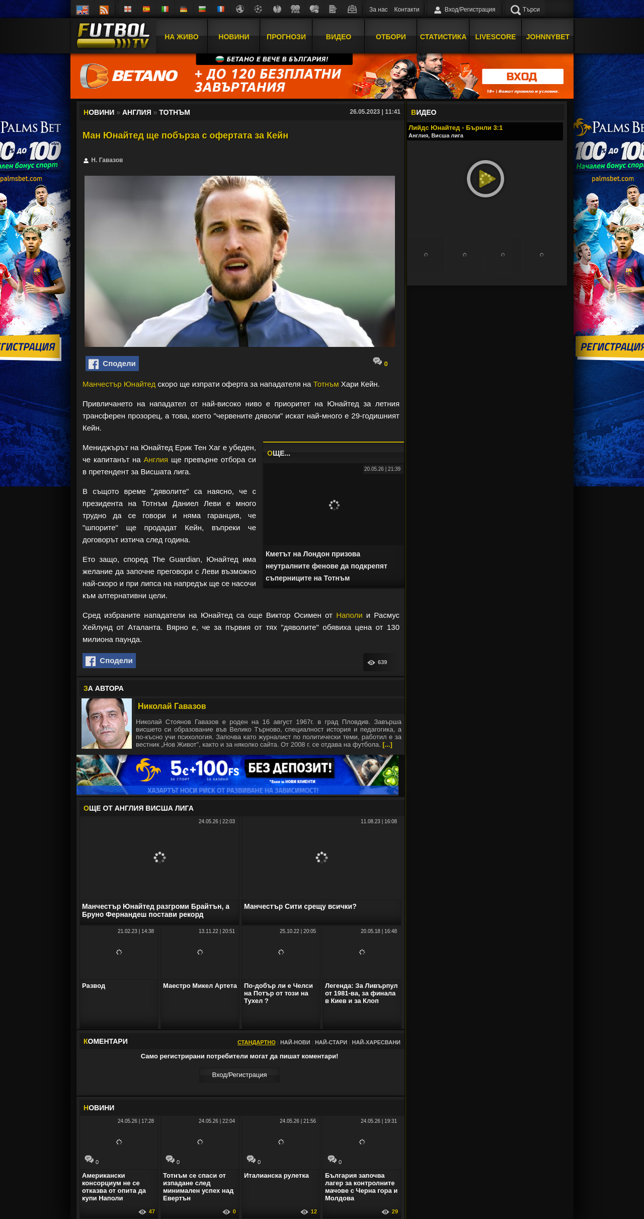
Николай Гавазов (172, 706)
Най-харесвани (376, 1042)
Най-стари (331, 1042)
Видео (338, 37)
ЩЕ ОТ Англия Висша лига (139, 808)
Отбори (391, 37)
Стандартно (256, 1042)
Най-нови (295, 1042)
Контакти (407, 9)
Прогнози (286, 37)
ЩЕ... (278, 453)
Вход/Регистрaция (239, 1075)
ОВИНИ (99, 1108)
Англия (156, 459)
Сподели (112, 364)
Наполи (349, 615)
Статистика (443, 37)
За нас (378, 9)
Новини (233, 37)
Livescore (495, 37)
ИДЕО (423, 112)
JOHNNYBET (548, 37)
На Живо (181, 37)
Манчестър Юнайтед (119, 384)
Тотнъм (326, 384)
